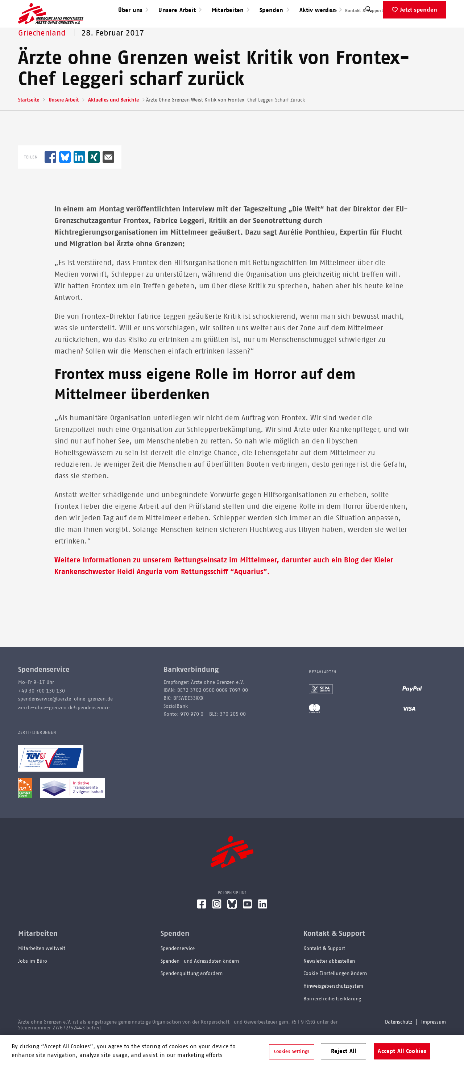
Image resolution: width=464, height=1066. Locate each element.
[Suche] (368, 34)
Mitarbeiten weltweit (41, 971)
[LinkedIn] (263, 930)
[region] (232, 1050)
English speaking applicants (418, 10)
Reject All (344, 1051)
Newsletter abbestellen (329, 984)
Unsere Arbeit (64, 123)
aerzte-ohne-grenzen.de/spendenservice (63, 731)
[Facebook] (201, 930)
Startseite (28, 123)
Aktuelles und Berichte (113, 123)
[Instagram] (216, 930)
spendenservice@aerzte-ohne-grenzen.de (65, 722)
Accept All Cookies (402, 1051)
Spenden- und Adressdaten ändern (200, 984)
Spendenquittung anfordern (192, 996)
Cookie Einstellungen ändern (335, 996)
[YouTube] (247, 930)
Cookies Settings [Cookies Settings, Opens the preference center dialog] (292, 1051)
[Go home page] (50, 25)
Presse (331, 10)
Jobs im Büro (32, 984)
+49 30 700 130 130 (41, 714)
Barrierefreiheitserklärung (332, 1022)
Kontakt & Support (364, 10)
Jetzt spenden (418, 33)
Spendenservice (178, 971)
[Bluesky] (232, 930)
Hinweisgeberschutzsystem (333, 1009)
